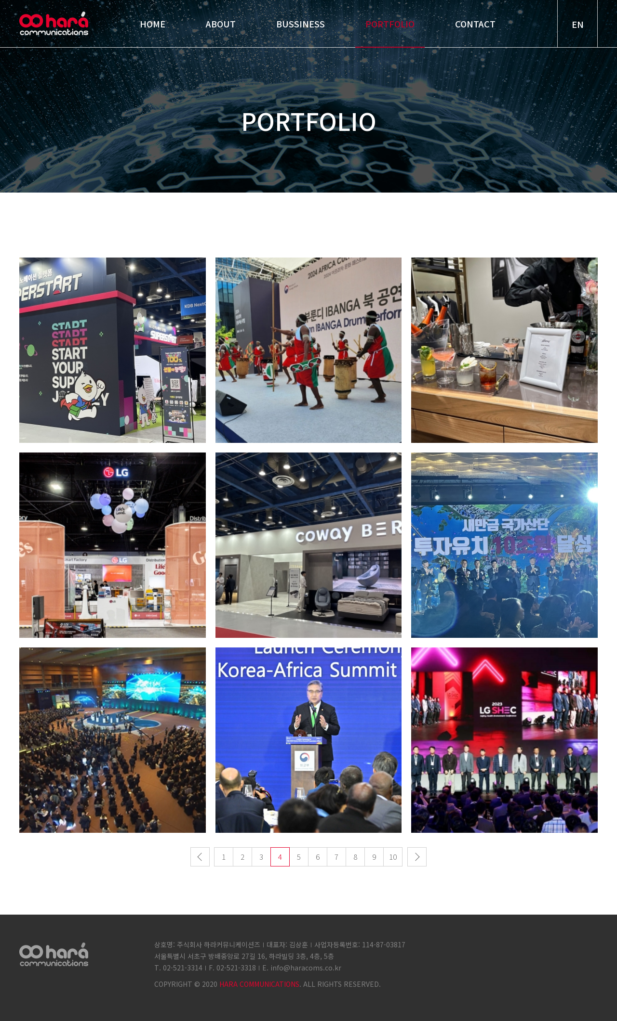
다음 (417, 857)
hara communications (53, 23)
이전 (200, 857)
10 (393, 857)
